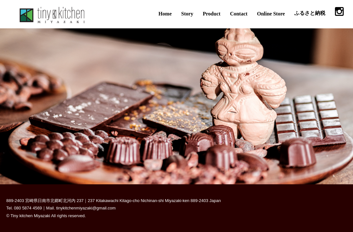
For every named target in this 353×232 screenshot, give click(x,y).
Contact (238, 13)
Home (165, 13)
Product (212, 13)
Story (187, 13)
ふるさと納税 (309, 13)
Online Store (271, 13)
